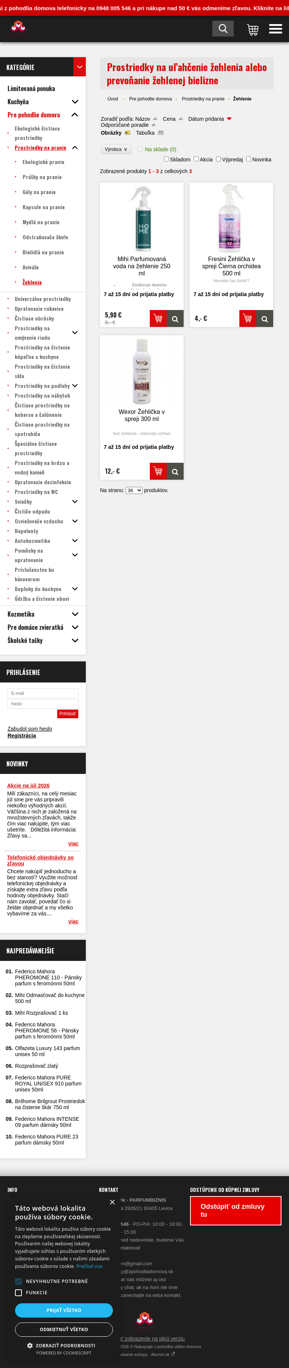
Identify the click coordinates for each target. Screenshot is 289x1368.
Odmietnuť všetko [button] (64, 1329)
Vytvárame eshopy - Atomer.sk (145, 1354)
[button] (18, 1281)
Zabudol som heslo (30, 729)
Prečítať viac (89, 1266)
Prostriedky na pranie (203, 99)
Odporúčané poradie (125, 125)
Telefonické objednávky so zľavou (40, 860)
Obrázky (111, 133)
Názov (143, 119)
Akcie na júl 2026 (28, 786)
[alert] (64, 1277)
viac (73, 844)
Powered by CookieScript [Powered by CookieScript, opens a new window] (64, 1353)
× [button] (112, 1202)
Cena (169, 119)
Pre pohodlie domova (150, 99)
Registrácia (22, 736)
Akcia (206, 160)
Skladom (180, 160)
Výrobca (116, 149)
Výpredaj (232, 160)
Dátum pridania (206, 119)
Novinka (261, 160)
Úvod (113, 99)
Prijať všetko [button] (64, 1310)
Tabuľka (145, 133)
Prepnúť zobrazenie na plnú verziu (144, 1339)
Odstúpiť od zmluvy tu (233, 1210)
